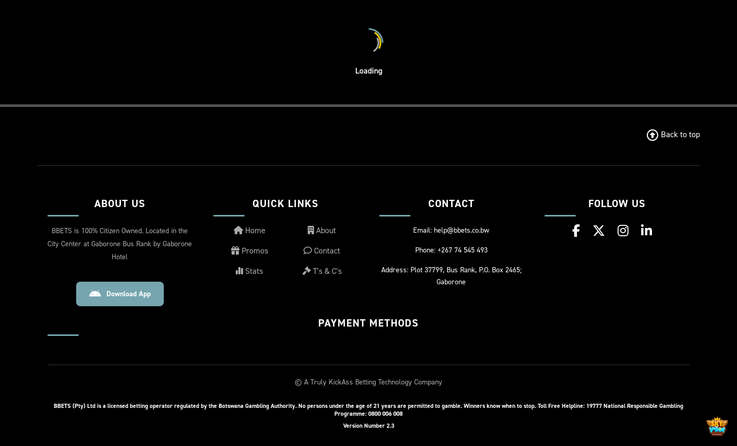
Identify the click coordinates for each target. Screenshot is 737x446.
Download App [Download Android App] (120, 294)
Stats (249, 271)
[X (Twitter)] (599, 230)
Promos (249, 250)
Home (249, 230)
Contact (322, 250)
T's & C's (322, 271)
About (322, 230)
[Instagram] (623, 230)
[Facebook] (576, 230)
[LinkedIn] (646, 230)
